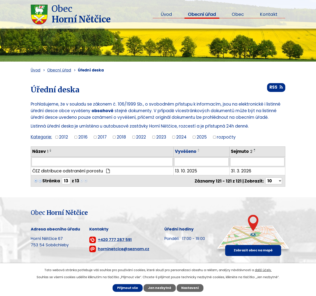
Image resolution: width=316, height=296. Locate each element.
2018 (121, 137)
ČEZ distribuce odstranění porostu (71, 171)
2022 (141, 137)
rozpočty (226, 137)
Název (40, 151)
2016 (83, 137)
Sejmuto (241, 151)
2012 (63, 137)
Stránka (51, 181)
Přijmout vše (127, 288)
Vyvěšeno (186, 151)
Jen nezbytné (159, 288)
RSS (276, 87)
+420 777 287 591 (115, 239)
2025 (202, 137)
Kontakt (268, 14)
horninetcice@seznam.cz (123, 249)
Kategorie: (41, 137)
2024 (181, 137)
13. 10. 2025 (186, 171)
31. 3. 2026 (241, 171)
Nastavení (190, 288)
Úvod (166, 14)
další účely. (263, 270)
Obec (238, 14)
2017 (102, 137)
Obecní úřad (202, 14)
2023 (161, 137)
